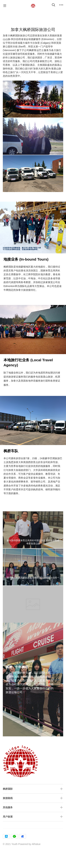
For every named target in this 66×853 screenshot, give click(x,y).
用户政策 (8, 816)
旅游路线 (8, 798)
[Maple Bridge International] (33, 5)
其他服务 (8, 807)
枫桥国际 (8, 788)
